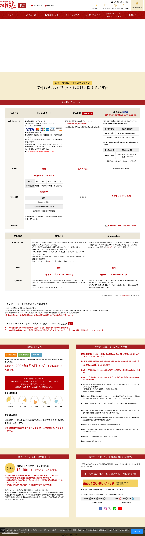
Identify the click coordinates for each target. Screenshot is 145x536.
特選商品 (50, 5)
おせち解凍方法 (72, 15)
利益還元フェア (96, 8)
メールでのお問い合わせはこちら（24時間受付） (110, 474)
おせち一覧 (31, 15)
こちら (51, 261)
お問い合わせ (134, 15)
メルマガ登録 (124, 8)
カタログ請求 (106, 8)
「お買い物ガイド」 (126, 295)
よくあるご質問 (115, 8)
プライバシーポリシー (10, 532)
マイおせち (37, 5)
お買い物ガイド (93, 15)
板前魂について (52, 15)
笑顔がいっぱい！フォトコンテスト (114, 15)
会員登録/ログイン (137, 8)
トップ (10, 15)
